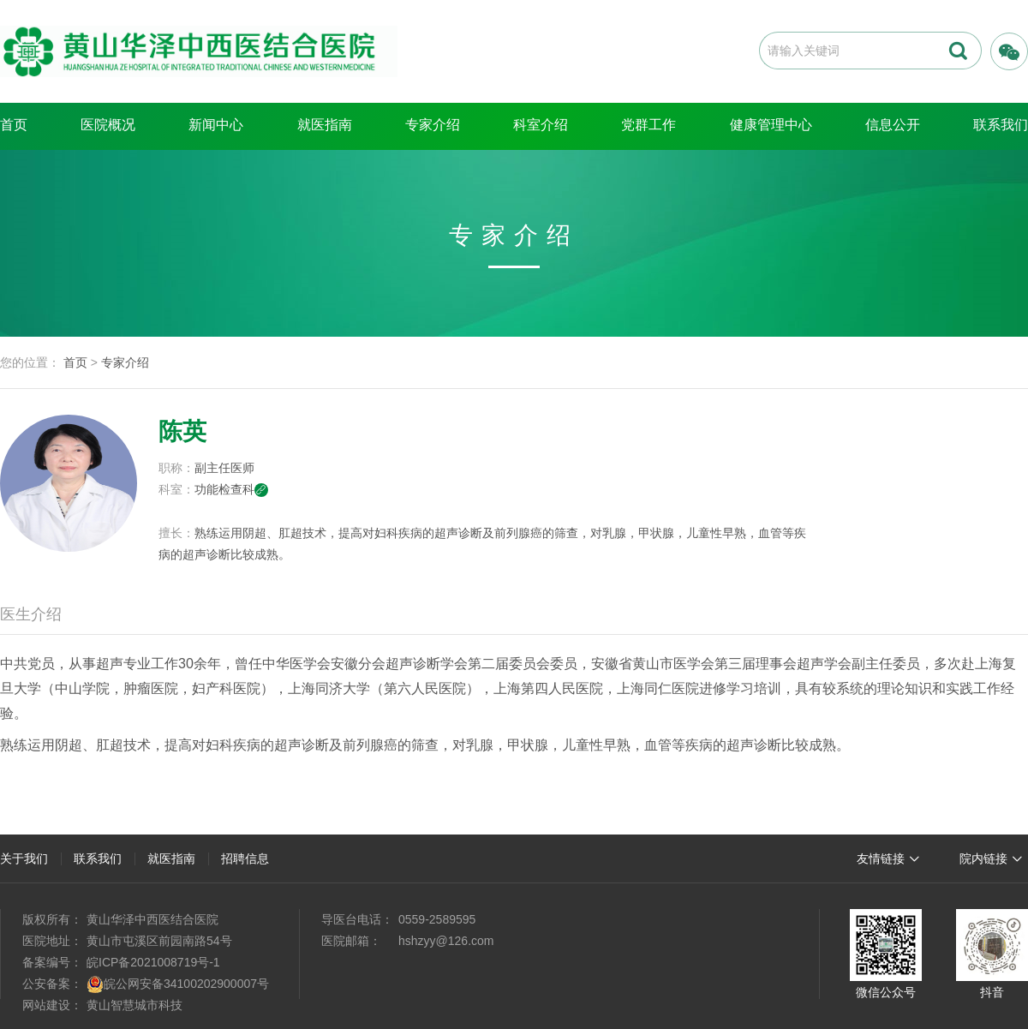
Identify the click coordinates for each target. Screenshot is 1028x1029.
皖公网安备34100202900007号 (186, 983)
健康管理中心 (771, 124)
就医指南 (324, 124)
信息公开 (892, 124)
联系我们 (98, 858)
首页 (13, 124)
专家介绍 (432, 124)
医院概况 (108, 124)
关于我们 (24, 858)
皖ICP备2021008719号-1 (153, 962)
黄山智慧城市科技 (134, 1005)
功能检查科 (231, 489)
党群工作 (648, 124)
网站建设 (46, 1005)
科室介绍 (540, 124)
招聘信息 (245, 858)
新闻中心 (215, 124)
